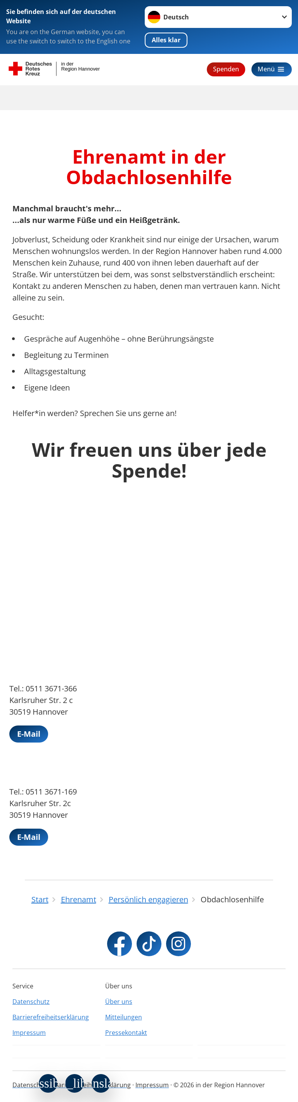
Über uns (118, 1001)
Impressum (29, 1032)
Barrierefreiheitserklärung (50, 1017)
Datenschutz (31, 1001)
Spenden (226, 69)
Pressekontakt (126, 1032)
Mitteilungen (123, 1017)
